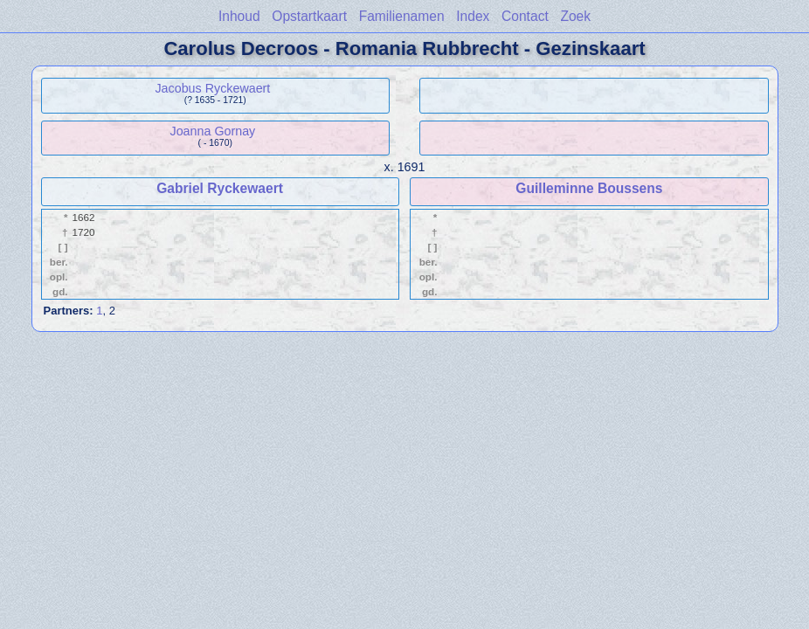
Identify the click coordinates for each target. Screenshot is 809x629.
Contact (525, 16)
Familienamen (402, 16)
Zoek (575, 16)
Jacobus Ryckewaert (212, 88)
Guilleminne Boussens (588, 188)
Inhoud (239, 16)
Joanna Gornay (213, 131)
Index (472, 16)
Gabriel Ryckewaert (219, 188)
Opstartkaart (309, 16)
